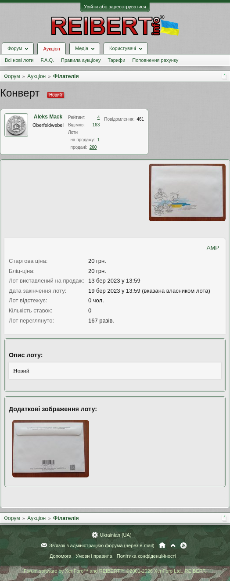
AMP (213, 247)
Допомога (60, 556)
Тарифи (117, 60)
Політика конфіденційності (146, 556)
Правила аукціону (81, 60)
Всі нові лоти (19, 60)
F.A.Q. (47, 60)
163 (96, 124)
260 (93, 147)
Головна (162, 545)
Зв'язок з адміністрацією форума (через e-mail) (102, 545)
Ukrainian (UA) (115, 535)
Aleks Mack (48, 117)
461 (140, 119)
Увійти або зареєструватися (115, 6)
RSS (183, 545)
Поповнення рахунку (155, 60)
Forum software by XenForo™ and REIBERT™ (115, 571)
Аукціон (51, 48)
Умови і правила (93, 556)
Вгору (173, 545)
